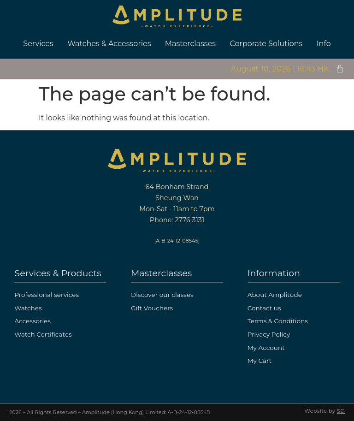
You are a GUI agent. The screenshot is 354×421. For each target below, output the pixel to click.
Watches (27, 308)
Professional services (46, 294)
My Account (266, 347)
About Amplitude (275, 294)
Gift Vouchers (152, 308)
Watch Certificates (42, 334)
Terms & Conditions (278, 321)
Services (38, 43)
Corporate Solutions (266, 43)
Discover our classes (162, 294)
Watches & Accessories (109, 43)
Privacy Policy (269, 334)
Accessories (32, 321)
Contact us (264, 308)
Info (324, 43)
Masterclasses (190, 43)
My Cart (260, 360)
